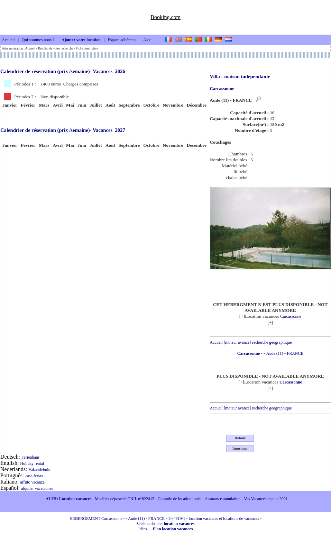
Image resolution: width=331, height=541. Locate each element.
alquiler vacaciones (37, 488)
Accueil (8, 40)
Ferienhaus (30, 457)
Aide (147, 40)
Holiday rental (32, 463)
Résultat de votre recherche (55, 48)
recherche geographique (272, 342)
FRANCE (295, 353)
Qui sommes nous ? (38, 40)
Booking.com (165, 17)
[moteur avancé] (237, 342)
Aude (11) (274, 353)
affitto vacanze (32, 482)
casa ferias (34, 476)
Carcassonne (290, 316)
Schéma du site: (166, 523)
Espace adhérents (122, 40)
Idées (142, 528)
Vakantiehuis (39, 469)
